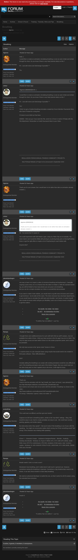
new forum (44, 3)
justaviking (6, 409)
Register (70, 7)
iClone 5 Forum (23, 22)
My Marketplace (49, 311)
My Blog (56, 311)
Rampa (5, 332)
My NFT (40, 311)
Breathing (60, 22)
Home (5, 22)
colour (5, 86)
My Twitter (48, 309)
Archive (12, 22)
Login (64, 7)
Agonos (11, 30)
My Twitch (55, 309)
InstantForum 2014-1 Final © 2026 (41, 555)
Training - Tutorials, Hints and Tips (42, 22)
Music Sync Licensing (48, 314)
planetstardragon (8, 278)
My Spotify (41, 309)
